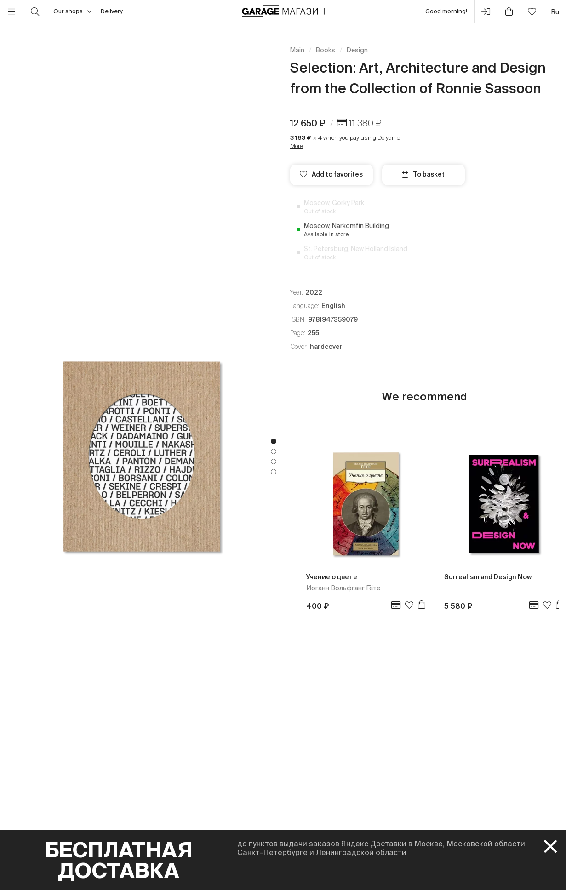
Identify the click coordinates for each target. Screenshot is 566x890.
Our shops (72, 11)
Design (357, 50)
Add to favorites (331, 174)
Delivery (112, 11)
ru (555, 12)
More (296, 146)
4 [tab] (273, 471)
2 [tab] (273, 451)
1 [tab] (273, 441)
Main (297, 50)
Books (325, 50)
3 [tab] (273, 461)
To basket (423, 174)
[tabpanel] (141, 456)
